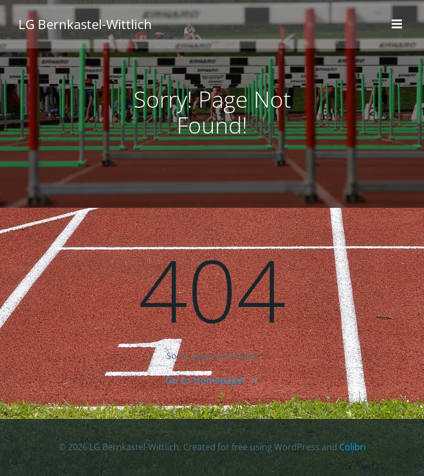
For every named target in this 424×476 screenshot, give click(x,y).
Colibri (352, 447)
